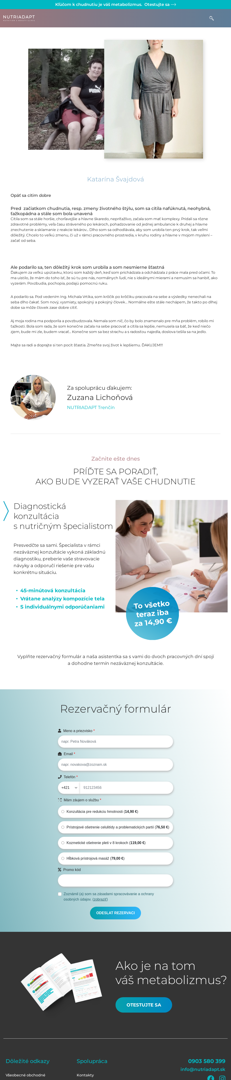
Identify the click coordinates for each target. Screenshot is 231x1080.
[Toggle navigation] (223, 18)
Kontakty (85, 1075)
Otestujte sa (159, 4)
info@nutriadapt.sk (202, 1069)
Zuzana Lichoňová (100, 397)
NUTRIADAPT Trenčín (91, 407)
